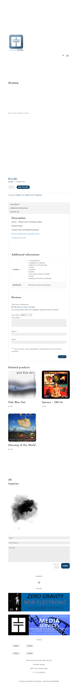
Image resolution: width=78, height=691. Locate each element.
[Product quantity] (11, 187)
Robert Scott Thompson (33, 195)
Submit (65, 566)
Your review (16, 318)
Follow (16, 646)
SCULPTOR (55, 681)
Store (15, 113)
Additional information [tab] (19, 208)
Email (13, 339)
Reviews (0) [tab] (14, 212)
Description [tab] (14, 204)
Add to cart (23, 187)
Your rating (15, 315)
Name (14, 331)
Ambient (20, 113)
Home (10, 113)
